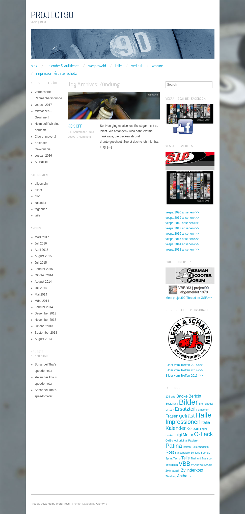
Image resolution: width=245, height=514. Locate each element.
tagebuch (153, 94)
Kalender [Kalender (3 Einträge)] (176, 428)
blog (34, 66)
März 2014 (42, 301)
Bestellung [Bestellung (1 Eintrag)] (172, 403)
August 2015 (43, 256)
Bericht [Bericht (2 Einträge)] (194, 396)
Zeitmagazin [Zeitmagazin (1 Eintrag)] (173, 470)
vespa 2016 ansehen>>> (182, 233)
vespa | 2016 (43, 155)
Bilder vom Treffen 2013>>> (184, 375)
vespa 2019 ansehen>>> (182, 217)
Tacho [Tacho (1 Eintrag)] (176, 458)
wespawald (97, 66)
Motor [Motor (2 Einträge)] (188, 434)
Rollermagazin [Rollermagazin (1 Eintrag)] (200, 446)
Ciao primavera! (45, 136)
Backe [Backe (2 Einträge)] (182, 396)
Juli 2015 (41, 262)
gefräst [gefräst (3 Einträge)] (187, 416)
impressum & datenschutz (56, 73)
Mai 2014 (41, 294)
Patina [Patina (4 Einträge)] (174, 446)
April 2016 (41, 250)
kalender (40, 203)
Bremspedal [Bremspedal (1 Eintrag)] (206, 403)
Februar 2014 (44, 307)
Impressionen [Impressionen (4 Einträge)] (183, 422)
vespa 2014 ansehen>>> (182, 244)
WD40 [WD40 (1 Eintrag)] (195, 464)
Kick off (75, 126)
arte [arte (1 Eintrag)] (173, 396)
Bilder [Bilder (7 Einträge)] (188, 402)
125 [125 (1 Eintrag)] (168, 396)
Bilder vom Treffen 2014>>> (184, 370)
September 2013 (46, 332)
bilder (38, 190)
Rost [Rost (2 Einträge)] (170, 452)
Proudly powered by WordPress (50, 503)
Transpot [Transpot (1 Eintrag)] (207, 458)
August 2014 (43, 281)
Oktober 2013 (44, 326)
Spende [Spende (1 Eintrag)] (205, 452)
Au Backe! (42, 162)
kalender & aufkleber (63, 66)
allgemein (41, 183)
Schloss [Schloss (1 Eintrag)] (195, 452)
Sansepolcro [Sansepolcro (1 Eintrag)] (182, 452)
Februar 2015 (44, 269)
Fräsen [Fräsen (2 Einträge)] (172, 416)
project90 (52, 14)
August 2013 (43, 339)
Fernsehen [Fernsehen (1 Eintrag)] (202, 409)
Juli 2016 (41, 243)
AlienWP (101, 503)
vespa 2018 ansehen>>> (182, 223)
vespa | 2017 (43, 105)
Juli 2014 (41, 288)
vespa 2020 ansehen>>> (182, 212)
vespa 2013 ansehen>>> (182, 249)
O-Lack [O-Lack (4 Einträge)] (203, 434)
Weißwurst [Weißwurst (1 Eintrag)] (206, 464)
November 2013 (45, 320)
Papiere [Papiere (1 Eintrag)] (193, 440)
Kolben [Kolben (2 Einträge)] (192, 428)
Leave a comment (79, 136)
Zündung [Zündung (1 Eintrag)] (171, 476)
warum (157, 66)
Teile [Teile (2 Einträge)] (185, 458)
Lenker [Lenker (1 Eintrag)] (170, 435)
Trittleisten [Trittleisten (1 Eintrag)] (172, 464)
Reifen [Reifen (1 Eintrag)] (187, 446)
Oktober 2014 (44, 275)
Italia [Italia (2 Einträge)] (205, 422)
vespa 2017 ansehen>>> (182, 228)
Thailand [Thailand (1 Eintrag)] (196, 458)
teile (118, 66)
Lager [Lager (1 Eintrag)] (203, 428)
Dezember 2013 (45, 313)
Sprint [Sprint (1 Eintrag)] (169, 458)
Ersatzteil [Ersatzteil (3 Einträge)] (185, 409)
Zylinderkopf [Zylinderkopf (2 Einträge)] (192, 470)
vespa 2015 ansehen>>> (182, 239)
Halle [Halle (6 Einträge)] (203, 415)
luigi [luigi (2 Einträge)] (178, 434)
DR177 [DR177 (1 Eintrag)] (170, 409)
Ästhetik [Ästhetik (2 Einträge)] (184, 476)
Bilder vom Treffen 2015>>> (184, 365)
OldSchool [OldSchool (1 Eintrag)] (172, 440)
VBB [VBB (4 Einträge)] (184, 463)
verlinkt (137, 66)
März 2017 (42, 237)
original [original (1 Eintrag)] (183, 440)
